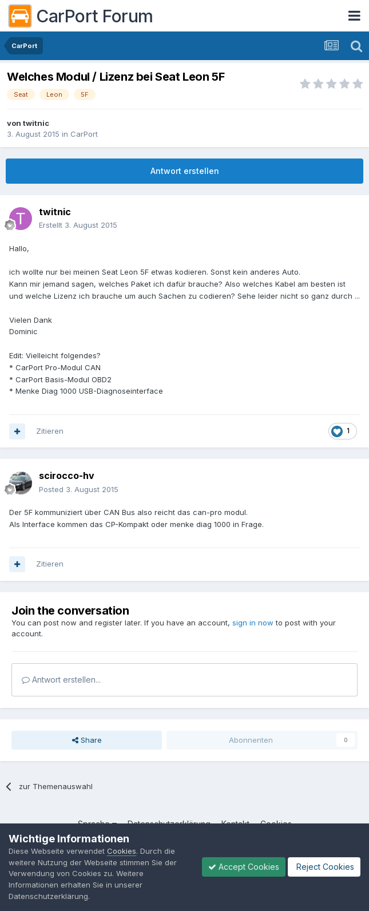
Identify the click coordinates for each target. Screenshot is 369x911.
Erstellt (78, 224)
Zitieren (50, 430)
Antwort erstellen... (61, 679)
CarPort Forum (81, 16)
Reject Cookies (324, 867)
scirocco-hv (66, 475)
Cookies (121, 850)
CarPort (84, 133)
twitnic (36, 123)
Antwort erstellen (184, 171)
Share (87, 739)
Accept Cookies (243, 867)
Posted (78, 489)
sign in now (252, 622)
